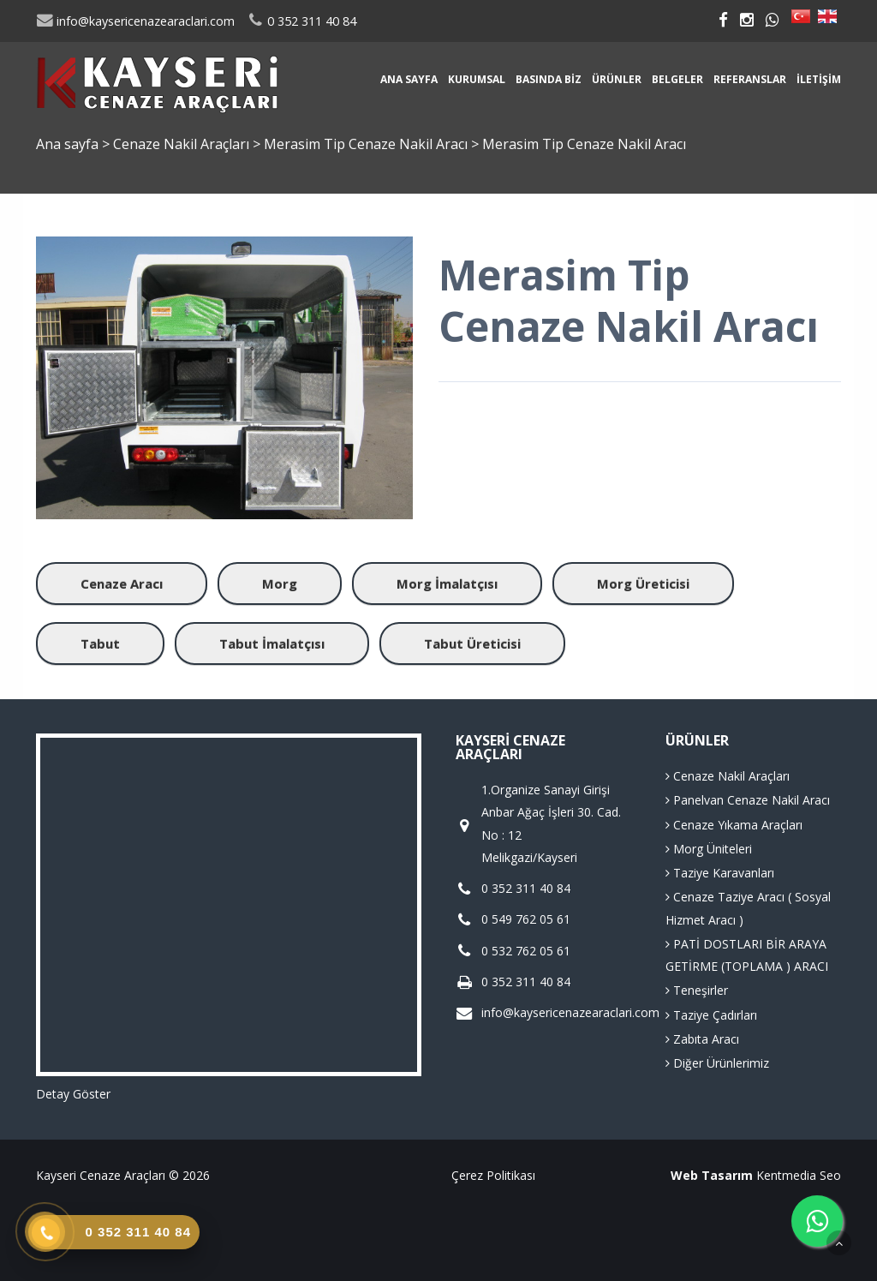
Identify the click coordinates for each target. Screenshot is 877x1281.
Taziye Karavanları (719, 873)
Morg (279, 583)
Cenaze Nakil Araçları (183, 144)
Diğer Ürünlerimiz (717, 1063)
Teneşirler (696, 990)
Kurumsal (476, 79)
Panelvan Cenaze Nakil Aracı (747, 800)
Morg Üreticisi (643, 583)
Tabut (100, 643)
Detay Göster (73, 1094)
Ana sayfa (409, 79)
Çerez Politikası (493, 1175)
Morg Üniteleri (708, 849)
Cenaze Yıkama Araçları (733, 825)
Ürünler (616, 79)
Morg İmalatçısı (447, 583)
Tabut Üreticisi (472, 643)
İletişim (818, 79)
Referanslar (749, 79)
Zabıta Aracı (702, 1039)
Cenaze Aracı (122, 583)
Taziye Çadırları (711, 1015)
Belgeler (677, 79)
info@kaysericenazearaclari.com (135, 21)
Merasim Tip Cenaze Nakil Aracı (367, 144)
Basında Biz (549, 79)
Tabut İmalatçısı (272, 643)
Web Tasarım (712, 1175)
